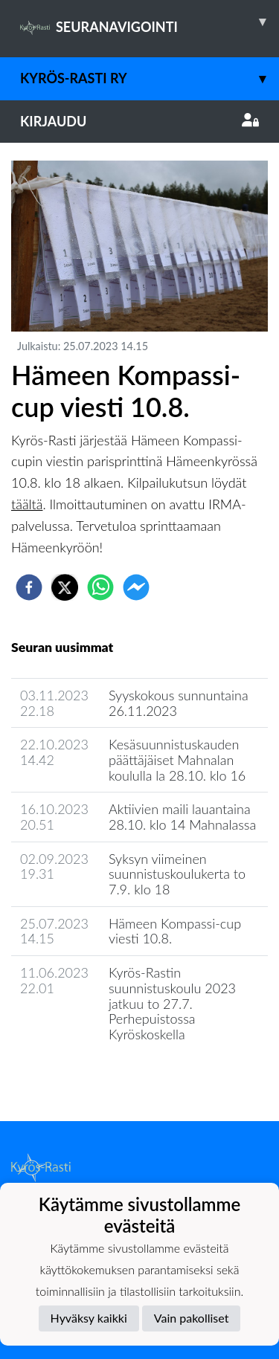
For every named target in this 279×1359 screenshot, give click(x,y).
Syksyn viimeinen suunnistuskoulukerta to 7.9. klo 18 (177, 873)
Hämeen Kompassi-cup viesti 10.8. (175, 931)
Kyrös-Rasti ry (149, 78)
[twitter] (64, 587)
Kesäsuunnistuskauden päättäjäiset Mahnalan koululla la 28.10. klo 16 (177, 759)
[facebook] (29, 587)
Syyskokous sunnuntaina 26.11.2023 (178, 703)
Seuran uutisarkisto (77, 1077)
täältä (26, 504)
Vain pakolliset (191, 1318)
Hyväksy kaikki (89, 1318)
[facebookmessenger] (136, 587)
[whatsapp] (100, 587)
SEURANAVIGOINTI (149, 21)
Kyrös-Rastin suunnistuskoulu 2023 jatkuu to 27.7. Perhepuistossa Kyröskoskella (172, 1003)
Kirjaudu (139, 121)
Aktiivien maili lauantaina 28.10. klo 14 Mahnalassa (182, 817)
